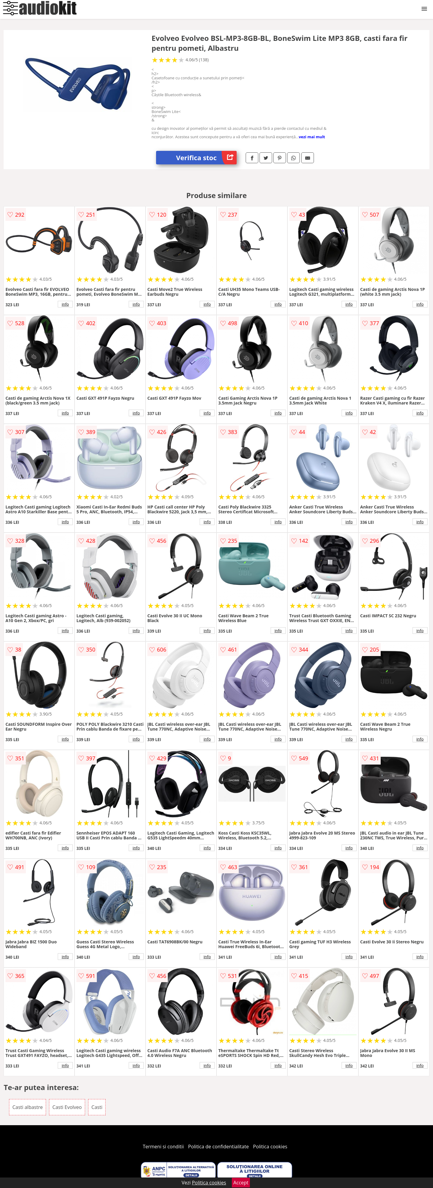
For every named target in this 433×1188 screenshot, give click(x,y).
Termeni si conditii (163, 1146)
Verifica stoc (206, 157)
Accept (240, 1182)
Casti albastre (27, 1107)
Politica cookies (270, 1146)
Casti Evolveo (67, 1107)
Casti (96, 1107)
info (65, 304)
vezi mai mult (312, 136)
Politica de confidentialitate (218, 1146)
